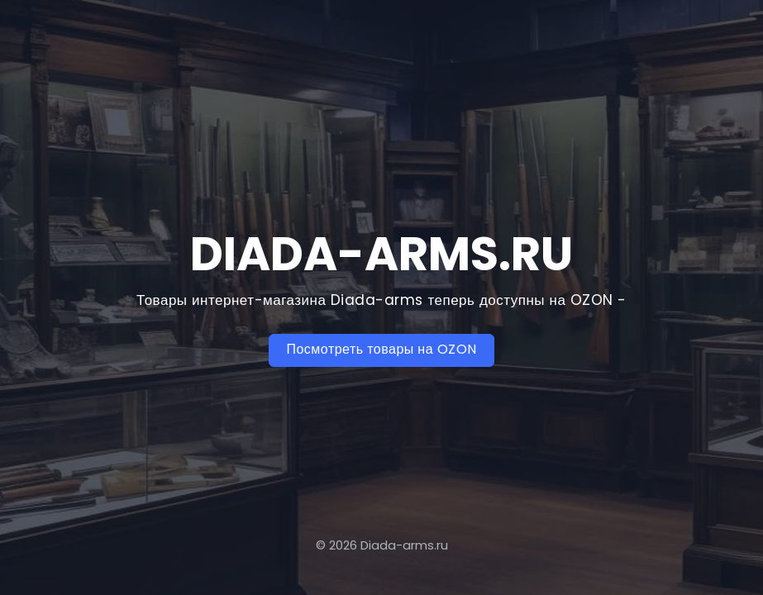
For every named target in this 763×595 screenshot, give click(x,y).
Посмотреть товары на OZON (381, 349)
